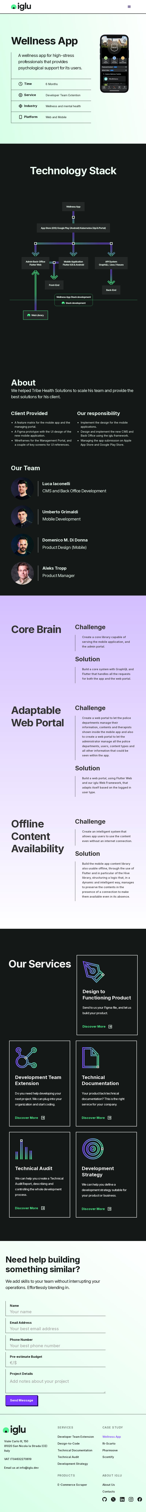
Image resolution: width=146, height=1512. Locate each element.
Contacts (108, 1491)
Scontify (108, 1457)
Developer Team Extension (76, 1436)
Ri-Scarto (108, 1443)
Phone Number (21, 1340)
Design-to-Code (69, 1443)
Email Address (21, 1323)
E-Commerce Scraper (72, 1484)
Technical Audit (68, 1457)
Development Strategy (73, 1464)
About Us (108, 1484)
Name (14, 1306)
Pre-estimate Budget (26, 1357)
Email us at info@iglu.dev (21, 1467)
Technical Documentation (75, 1450)
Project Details (21, 1374)
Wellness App (111, 1436)
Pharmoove (110, 1450)
